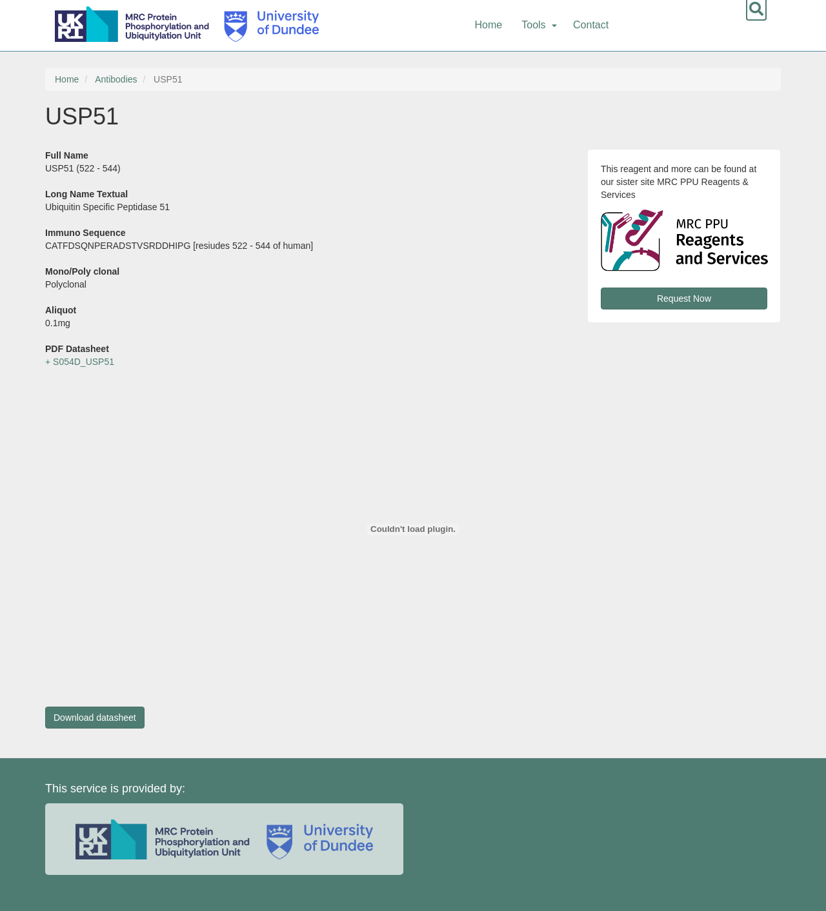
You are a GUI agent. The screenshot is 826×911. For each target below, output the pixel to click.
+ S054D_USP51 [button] (79, 362)
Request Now (684, 298)
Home (489, 24)
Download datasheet (95, 717)
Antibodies (116, 79)
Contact (591, 24)
